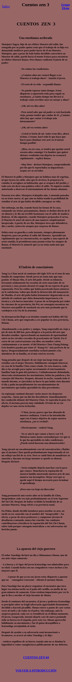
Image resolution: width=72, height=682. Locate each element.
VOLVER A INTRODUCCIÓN (36, 670)
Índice (6, 6)
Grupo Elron (65, 6)
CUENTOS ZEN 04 (36, 657)
